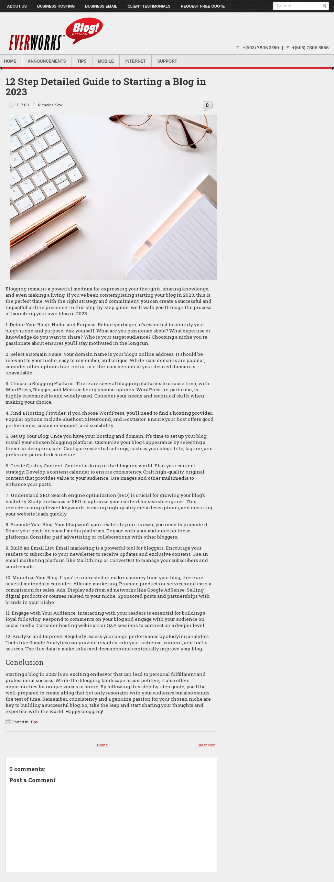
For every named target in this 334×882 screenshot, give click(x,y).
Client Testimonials (149, 6)
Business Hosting (56, 6)
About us (17, 6)
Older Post (206, 744)
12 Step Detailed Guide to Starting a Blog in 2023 (106, 86)
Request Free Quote (203, 6)
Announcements (47, 61)
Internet (135, 61)
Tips (82, 61)
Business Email (101, 6)
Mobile (106, 61)
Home (102, 744)
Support (167, 61)
